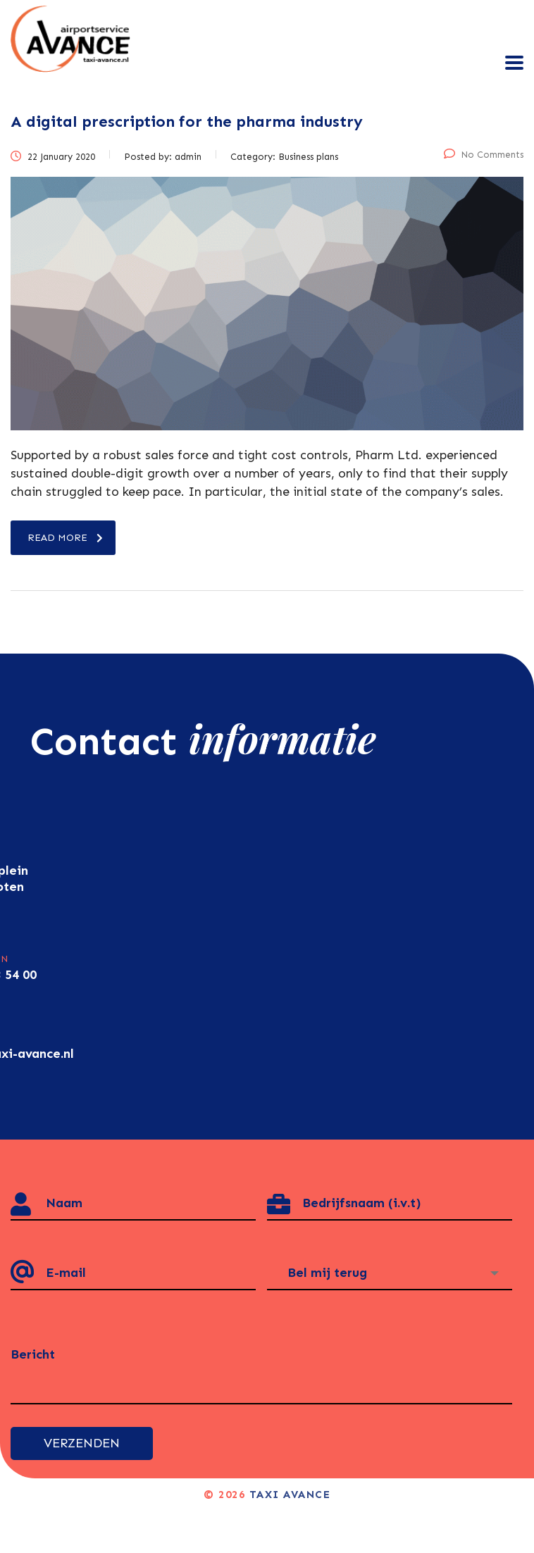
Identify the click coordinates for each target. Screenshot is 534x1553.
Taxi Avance (290, 1494)
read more (65, 538)
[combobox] (389, 1273)
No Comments (483, 154)
